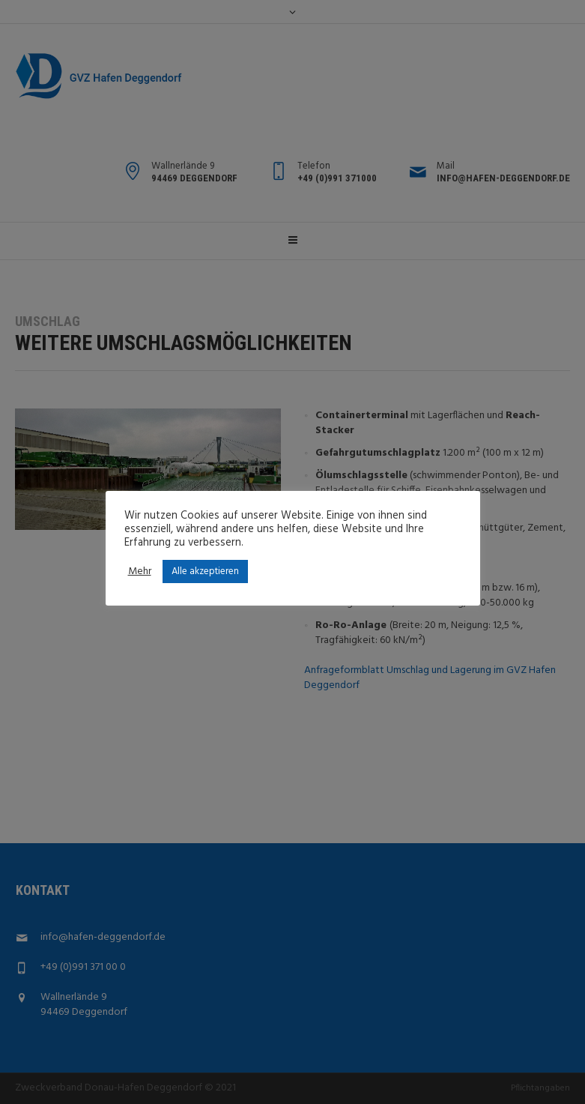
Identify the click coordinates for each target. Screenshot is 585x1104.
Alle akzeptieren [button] (205, 571)
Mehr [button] (139, 571)
